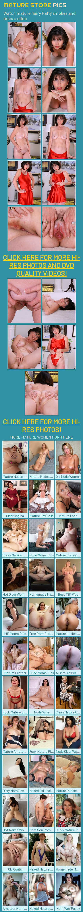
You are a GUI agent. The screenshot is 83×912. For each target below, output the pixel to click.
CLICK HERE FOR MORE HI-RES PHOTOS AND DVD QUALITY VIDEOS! (41, 265)
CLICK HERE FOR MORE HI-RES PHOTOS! (41, 425)
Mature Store (34, 5)
